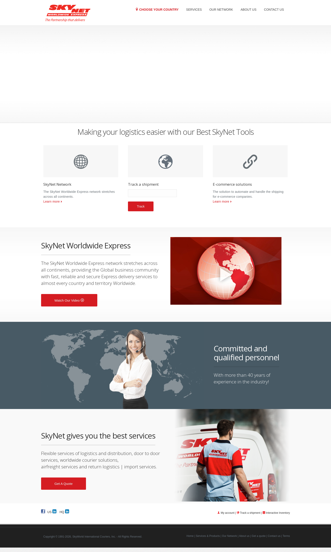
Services (194, 9)
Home (190, 536)
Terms (286, 536)
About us (248, 9)
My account (227, 512)
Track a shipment (250, 512)
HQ (64, 511)
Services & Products (208, 536)
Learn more (51, 201)
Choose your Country (157, 9)
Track (140, 206)
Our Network (221, 9)
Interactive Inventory (278, 512)
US (51, 511)
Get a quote (63, 484)
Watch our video (69, 300)
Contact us (274, 9)
